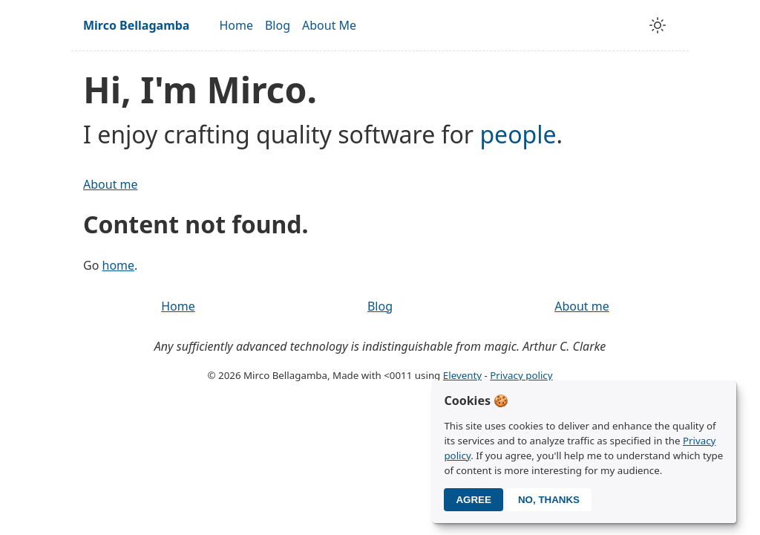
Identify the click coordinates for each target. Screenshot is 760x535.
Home (236, 25)
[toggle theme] (657, 25)
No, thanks (549, 499)
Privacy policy (521, 375)
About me (110, 184)
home (118, 265)
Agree (473, 499)
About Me (329, 25)
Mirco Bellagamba (136, 25)
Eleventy (462, 375)
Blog (277, 25)
